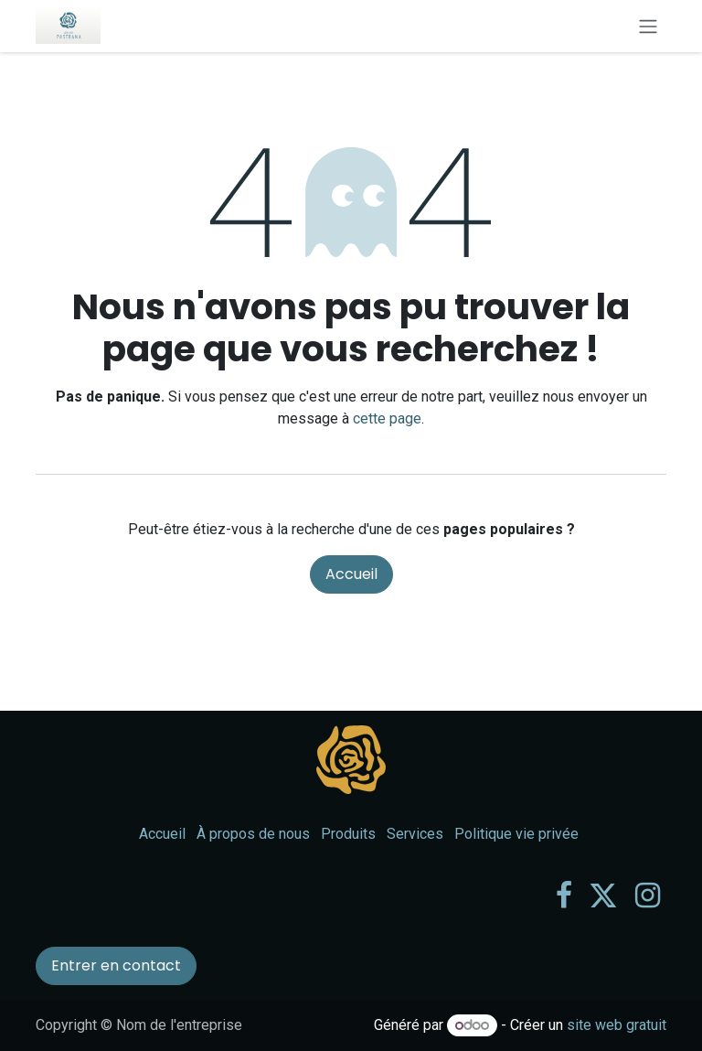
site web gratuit (616, 1025)
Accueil (351, 573)
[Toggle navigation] (648, 26)
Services (415, 833)
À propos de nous (253, 833)
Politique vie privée (516, 833)
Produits (348, 833)
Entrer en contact (116, 965)
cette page (387, 418)
